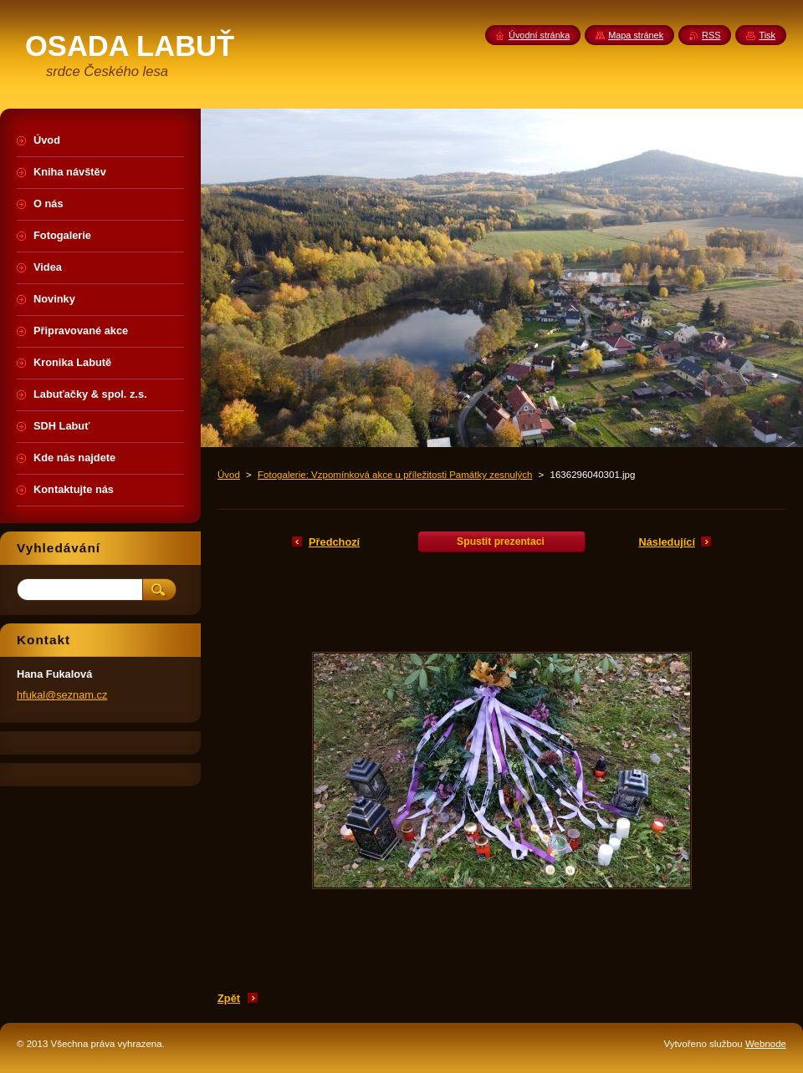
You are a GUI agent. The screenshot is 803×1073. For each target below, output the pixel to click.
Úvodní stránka (539, 35)
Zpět (228, 998)
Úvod (228, 475)
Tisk (767, 35)
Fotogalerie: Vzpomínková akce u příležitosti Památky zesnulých (395, 475)
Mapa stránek (635, 35)
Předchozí (334, 542)
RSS (711, 35)
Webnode (765, 1044)
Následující (666, 542)
